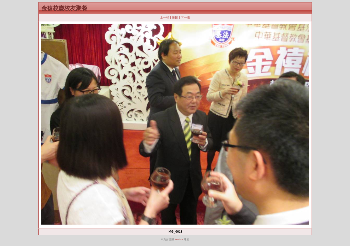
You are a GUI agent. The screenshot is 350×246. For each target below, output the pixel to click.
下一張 (185, 17)
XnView (179, 239)
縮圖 (175, 17)
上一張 (164, 17)
